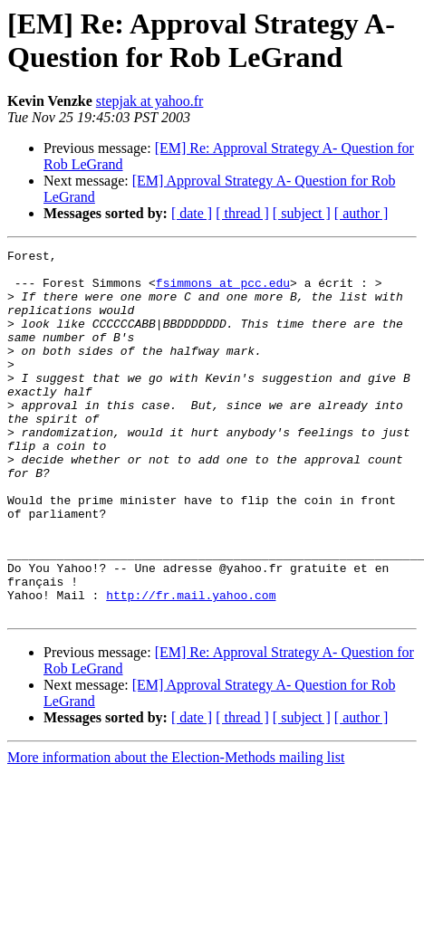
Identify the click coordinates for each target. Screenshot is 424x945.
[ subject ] (302, 213)
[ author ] (361, 213)
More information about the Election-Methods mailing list (175, 830)
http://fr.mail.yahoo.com (190, 665)
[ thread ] (242, 213)
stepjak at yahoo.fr (150, 101)
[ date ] (191, 213)
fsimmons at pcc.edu (223, 290)
